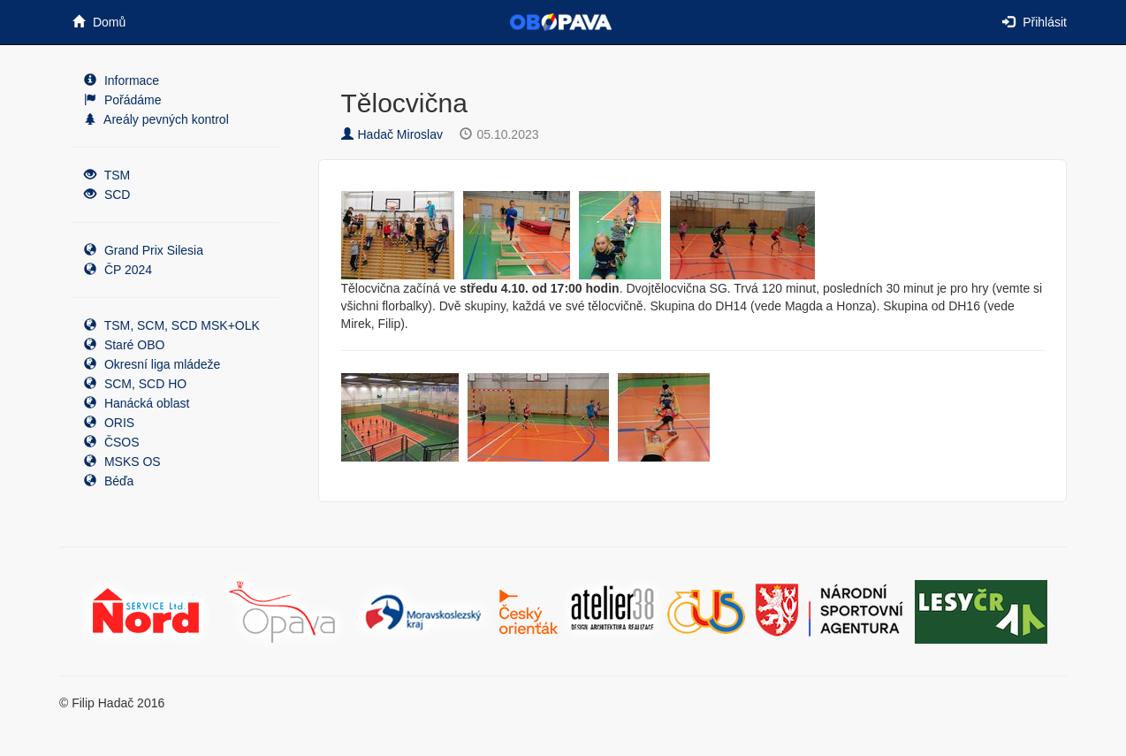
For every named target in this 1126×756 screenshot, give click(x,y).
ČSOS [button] (112, 442)
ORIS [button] (109, 423)
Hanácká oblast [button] (136, 403)
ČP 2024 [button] (118, 270)
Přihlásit (1034, 22)
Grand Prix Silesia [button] (143, 250)
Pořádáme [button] (122, 100)
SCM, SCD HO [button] (135, 384)
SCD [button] (107, 194)
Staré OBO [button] (124, 345)
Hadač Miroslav (392, 134)
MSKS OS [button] (122, 461)
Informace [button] (121, 80)
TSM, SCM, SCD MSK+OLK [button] (172, 325)
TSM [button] (107, 175)
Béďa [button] (108, 481)
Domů (99, 22)
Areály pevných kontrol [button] (156, 119)
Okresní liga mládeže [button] (152, 364)
